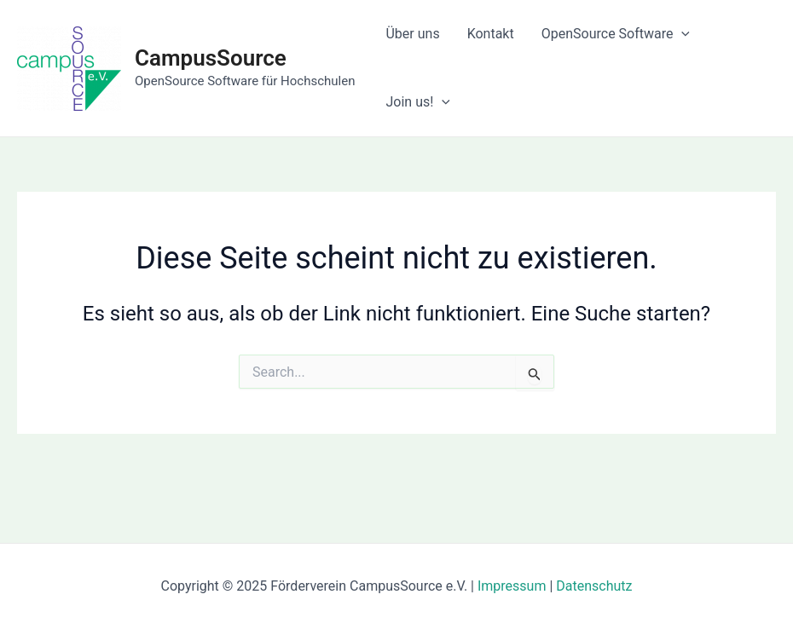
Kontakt (490, 34)
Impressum (512, 586)
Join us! (417, 102)
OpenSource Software (615, 34)
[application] (681, 34)
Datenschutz (594, 586)
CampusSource (211, 58)
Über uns (412, 34)
